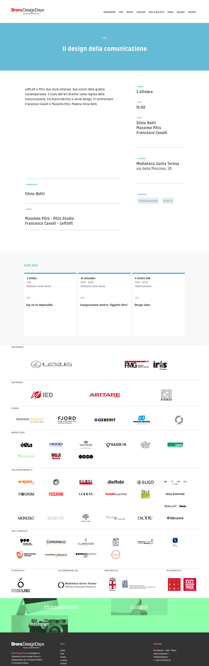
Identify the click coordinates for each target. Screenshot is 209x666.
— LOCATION (140, 158)
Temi (121, 12)
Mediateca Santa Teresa (157, 166)
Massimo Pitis (148, 127)
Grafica (167, 201)
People (129, 12)
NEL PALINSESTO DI (174, 570)
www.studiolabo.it (161, 636)
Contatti (192, 12)
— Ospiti (28, 209)
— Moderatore (31, 184)
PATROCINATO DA (111, 570)
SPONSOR (15, 408)
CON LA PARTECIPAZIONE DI (21, 470)
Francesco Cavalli (151, 132)
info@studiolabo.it (160, 640)
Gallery (181, 12)
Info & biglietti (156, 12)
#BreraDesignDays (58, 606)
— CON (138, 118)
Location (141, 12)
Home (62, 633)
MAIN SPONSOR (17, 347)
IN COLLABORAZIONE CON (68, 570)
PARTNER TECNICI (18, 432)
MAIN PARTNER (17, 382)
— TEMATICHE (141, 194)
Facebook (128, 606)
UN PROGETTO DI (17, 570)
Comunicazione (148, 201)
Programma (109, 12)
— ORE (138, 102)
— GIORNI (140, 86)
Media (170, 12)
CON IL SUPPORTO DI (19, 531)
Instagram (174, 606)
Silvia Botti (146, 122)
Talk (104, 38)
